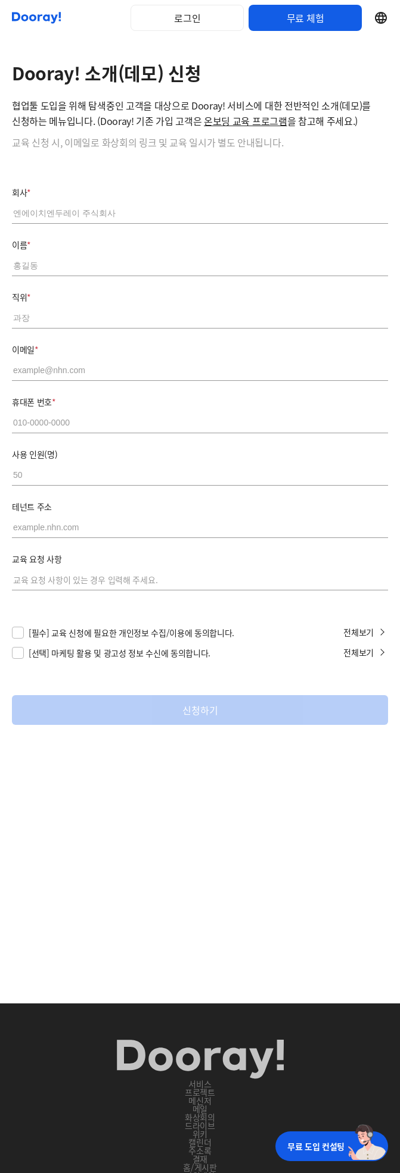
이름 (21, 245)
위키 (200, 1134)
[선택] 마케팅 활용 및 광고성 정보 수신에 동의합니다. (119, 653)
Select (381, 18)
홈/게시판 (199, 1167)
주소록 (199, 1150)
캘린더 (199, 1142)
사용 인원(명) (34, 454)
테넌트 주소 (32, 506)
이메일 (25, 349)
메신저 (199, 1100)
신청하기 (200, 710)
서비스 (199, 1084)
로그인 (187, 18)
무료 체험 (305, 18)
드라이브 (200, 1125)
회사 (21, 192)
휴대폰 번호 (34, 402)
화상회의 (200, 1117)
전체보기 (358, 632)
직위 (21, 297)
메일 (200, 1109)
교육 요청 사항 (36, 559)
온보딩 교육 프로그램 (245, 121)
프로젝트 (200, 1092)
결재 (200, 1159)
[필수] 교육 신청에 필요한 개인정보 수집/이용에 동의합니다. (131, 633)
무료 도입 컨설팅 (316, 1146)
